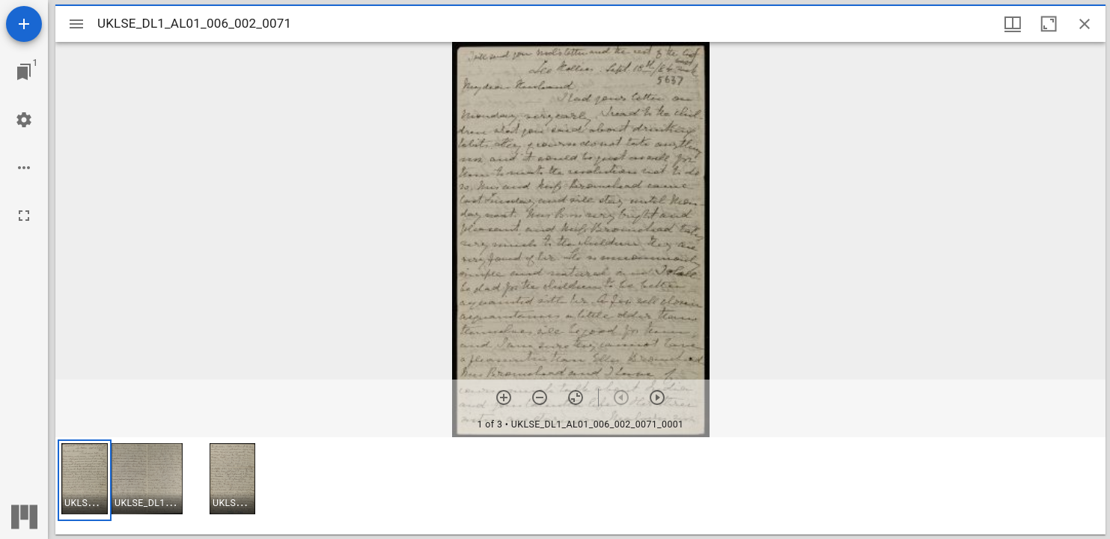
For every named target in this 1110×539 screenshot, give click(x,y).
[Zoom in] (504, 397)
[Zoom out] (540, 397)
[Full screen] (24, 216)
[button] (84, 480)
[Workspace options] (24, 168)
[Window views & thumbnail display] (1013, 24)
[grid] (580, 486)
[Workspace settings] (24, 120)
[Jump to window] (24, 72)
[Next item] (657, 397)
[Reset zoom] (576, 397)
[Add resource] (24, 24)
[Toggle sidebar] (76, 24)
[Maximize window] (1049, 24)
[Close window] (1085, 24)
